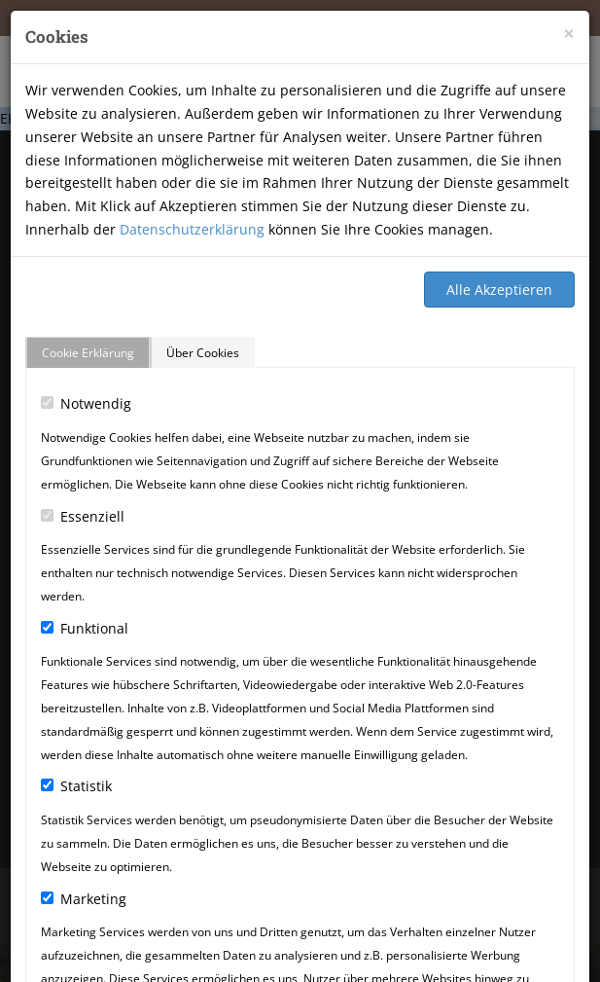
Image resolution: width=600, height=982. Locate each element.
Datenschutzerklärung (192, 229)
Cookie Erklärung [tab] (88, 353)
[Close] (569, 33)
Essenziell (82, 516)
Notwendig (86, 403)
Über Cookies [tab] (202, 353)
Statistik (76, 786)
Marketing (83, 899)
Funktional (84, 628)
